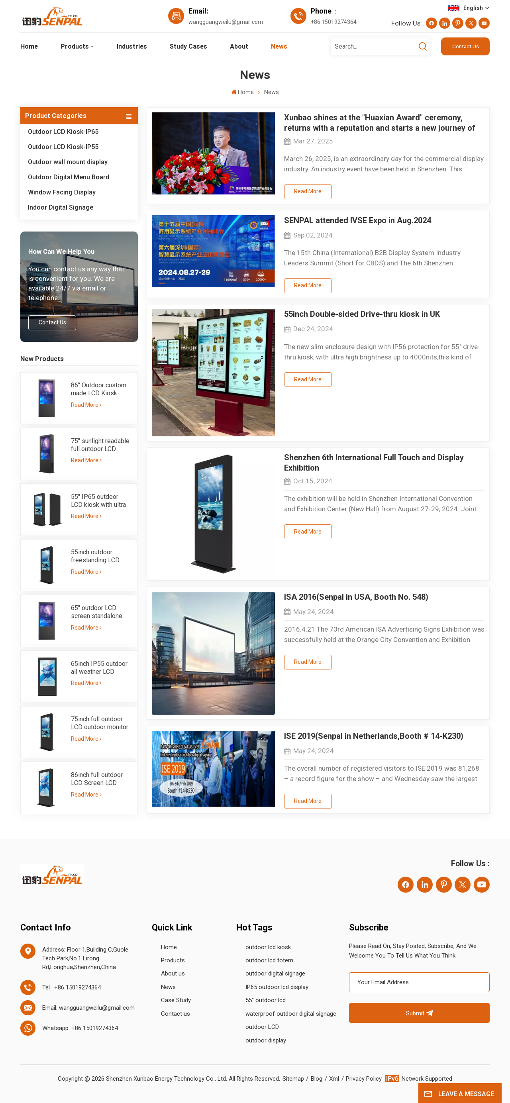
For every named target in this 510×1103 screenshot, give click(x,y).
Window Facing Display (62, 192)
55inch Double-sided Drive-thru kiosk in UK (362, 314)
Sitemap (293, 1078)
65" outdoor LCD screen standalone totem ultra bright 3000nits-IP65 (96, 612)
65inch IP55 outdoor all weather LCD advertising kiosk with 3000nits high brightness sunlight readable (99, 668)
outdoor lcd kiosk (268, 947)
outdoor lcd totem (269, 960)
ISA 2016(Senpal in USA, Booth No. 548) (356, 597)
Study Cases (188, 46)
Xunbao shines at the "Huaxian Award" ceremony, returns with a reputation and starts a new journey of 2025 (379, 122)
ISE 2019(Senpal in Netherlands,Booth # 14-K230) (373, 736)
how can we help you (61, 251)
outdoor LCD (262, 1026)
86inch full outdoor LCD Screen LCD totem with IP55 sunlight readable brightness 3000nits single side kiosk (99, 779)
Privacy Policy (364, 1078)
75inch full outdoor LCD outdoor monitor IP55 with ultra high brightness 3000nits (99, 723)
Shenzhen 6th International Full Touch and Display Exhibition (374, 462)
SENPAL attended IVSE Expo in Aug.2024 (357, 220)
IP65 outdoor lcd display (276, 987)
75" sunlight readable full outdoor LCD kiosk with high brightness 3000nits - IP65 (101, 445)
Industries (132, 46)
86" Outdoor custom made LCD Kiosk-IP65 (98, 389)
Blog (316, 1078)
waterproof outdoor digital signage (290, 1013)
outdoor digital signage (275, 973)
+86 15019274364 (334, 22)
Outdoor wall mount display (68, 162)
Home (29, 46)
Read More (86, 405)
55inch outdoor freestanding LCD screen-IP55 (95, 556)
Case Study (176, 1000)
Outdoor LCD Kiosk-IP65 (63, 131)
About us (173, 973)
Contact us (175, 1013)
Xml (334, 1078)
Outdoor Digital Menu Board (68, 177)
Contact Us (465, 46)
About (239, 46)
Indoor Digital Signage (60, 207)
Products (75, 46)
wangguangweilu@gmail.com (225, 22)
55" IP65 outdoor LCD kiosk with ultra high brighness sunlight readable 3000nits (98, 501)
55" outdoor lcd (265, 1000)
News (279, 46)
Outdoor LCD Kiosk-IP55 (63, 147)
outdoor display (265, 1040)
